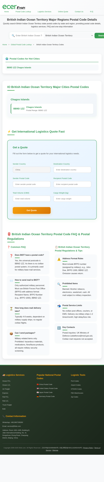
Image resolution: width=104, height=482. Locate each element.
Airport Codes (76, 385)
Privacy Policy (88, 448)
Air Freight (6, 389)
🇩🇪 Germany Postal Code (46, 396)
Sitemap (55, 450)
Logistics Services (44, 12)
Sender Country (19, 164)
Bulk (3, 409)
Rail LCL (5, 401)
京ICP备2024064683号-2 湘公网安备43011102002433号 (62, 448)
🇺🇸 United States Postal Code (47, 388)
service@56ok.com (14, 426)
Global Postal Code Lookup (21, 45)
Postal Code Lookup (23, 12)
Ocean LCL (6, 385)
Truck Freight (7, 405)
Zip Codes (74, 397)
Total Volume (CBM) (21, 193)
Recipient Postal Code (63, 178)
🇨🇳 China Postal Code (44, 384)
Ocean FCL (6, 381)
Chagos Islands (20, 99)
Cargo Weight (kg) (61, 193)
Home (6, 12)
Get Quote (32, 210)
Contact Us (79, 12)
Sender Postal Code (21, 178)
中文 (91, 12)
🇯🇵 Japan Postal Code (44, 392)
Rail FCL (5, 397)
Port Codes (75, 381)
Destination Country (62, 164)
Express (5, 393)
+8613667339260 (17, 422)
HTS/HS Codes (76, 389)
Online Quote (63, 12)
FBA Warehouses (77, 393)
